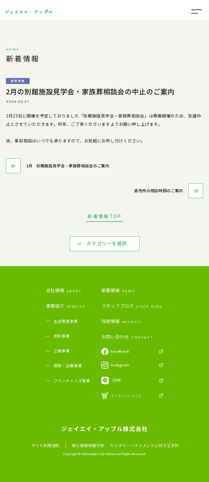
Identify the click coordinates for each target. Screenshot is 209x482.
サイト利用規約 (45, 445)
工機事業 (62, 351)
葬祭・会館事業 (68, 365)
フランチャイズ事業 (72, 381)
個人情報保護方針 (88, 445)
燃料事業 (62, 336)
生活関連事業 (66, 321)
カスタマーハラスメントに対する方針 (144, 445)
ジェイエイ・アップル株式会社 (104, 428)
